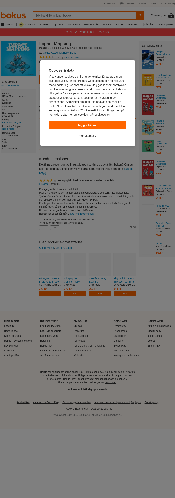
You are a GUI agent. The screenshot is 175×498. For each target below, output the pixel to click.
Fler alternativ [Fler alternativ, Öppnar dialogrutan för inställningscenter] (87, 135)
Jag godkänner (88, 125)
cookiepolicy (102, 114)
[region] (87, 103)
